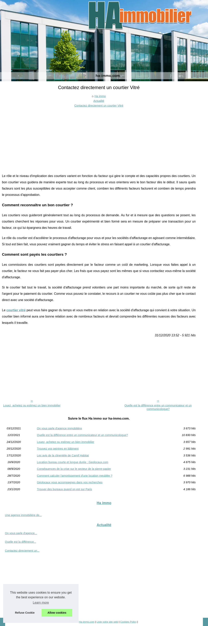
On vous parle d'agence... (21, 533)
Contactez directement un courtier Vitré (98, 105)
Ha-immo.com (87, 621)
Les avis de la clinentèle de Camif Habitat (63, 455)
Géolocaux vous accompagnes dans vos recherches (70, 482)
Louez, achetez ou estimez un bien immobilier (31, 405)
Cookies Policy (128, 621)
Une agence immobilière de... (23, 515)
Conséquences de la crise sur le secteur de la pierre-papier (74, 468)
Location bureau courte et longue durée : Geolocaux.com (72, 462)
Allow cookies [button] (57, 612)
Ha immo (100, 96)
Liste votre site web (107, 621)
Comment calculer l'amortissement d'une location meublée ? (74, 475)
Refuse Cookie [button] (25, 612)
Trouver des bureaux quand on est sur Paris (64, 489)
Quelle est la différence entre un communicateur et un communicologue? (158, 407)
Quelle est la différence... (20, 541)
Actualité (98, 100)
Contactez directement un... (22, 550)
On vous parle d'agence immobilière (59, 428)
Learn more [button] (41, 602)
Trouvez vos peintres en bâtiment (58, 448)
